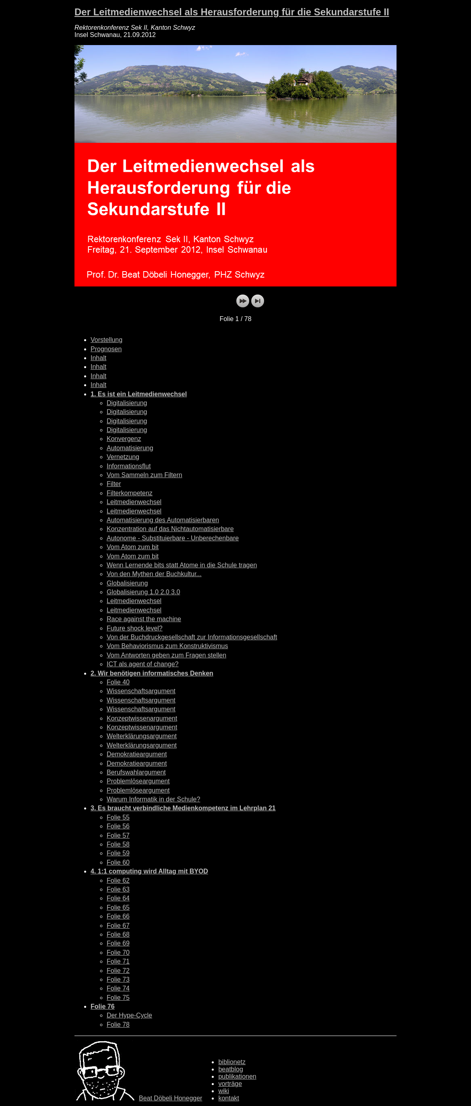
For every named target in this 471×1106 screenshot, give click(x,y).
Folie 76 (103, 1006)
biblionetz (232, 1062)
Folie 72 (118, 970)
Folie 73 (118, 979)
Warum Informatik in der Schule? (153, 799)
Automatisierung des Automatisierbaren (163, 520)
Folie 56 (118, 826)
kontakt (228, 1098)
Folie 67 (118, 925)
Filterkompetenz (130, 493)
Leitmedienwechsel (134, 501)
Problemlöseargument (138, 781)
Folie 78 (118, 1024)
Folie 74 (118, 988)
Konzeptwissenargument (142, 718)
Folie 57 (118, 835)
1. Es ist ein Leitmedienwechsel (139, 394)
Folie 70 (118, 952)
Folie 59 (118, 853)
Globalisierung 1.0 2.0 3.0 (143, 592)
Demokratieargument (137, 754)
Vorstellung (106, 339)
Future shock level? (135, 628)
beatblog (230, 1069)
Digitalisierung (127, 403)
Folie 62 (118, 880)
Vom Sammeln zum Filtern (144, 475)
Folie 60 (118, 862)
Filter (114, 483)
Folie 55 (118, 817)
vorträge (230, 1083)
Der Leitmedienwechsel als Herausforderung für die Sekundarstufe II (231, 11)
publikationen (237, 1076)
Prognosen (106, 349)
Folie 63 (118, 889)
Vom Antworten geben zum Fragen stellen (166, 655)
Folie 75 (118, 997)
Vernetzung (123, 456)
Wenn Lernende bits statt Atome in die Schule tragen (182, 565)
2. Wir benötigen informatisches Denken (152, 673)
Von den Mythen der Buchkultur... (154, 574)
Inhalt (98, 357)
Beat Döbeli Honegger (170, 1098)
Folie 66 (118, 916)
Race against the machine (144, 619)
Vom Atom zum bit (133, 547)
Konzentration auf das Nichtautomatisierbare (170, 528)
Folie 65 (118, 907)
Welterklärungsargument (142, 736)
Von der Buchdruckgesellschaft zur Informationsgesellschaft (192, 637)
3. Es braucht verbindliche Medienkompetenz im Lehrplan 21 (183, 808)
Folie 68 (118, 934)
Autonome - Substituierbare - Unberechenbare (173, 538)
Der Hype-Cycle (129, 1015)
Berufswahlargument (136, 772)
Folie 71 (118, 961)
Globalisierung (127, 583)
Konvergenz (124, 438)
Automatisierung (130, 448)
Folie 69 (118, 943)
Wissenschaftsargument (141, 691)
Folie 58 (118, 844)
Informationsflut (129, 466)
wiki (223, 1090)
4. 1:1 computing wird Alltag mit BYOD (149, 871)
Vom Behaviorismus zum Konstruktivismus (167, 646)
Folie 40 (118, 682)
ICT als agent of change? (143, 664)
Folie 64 (118, 898)
